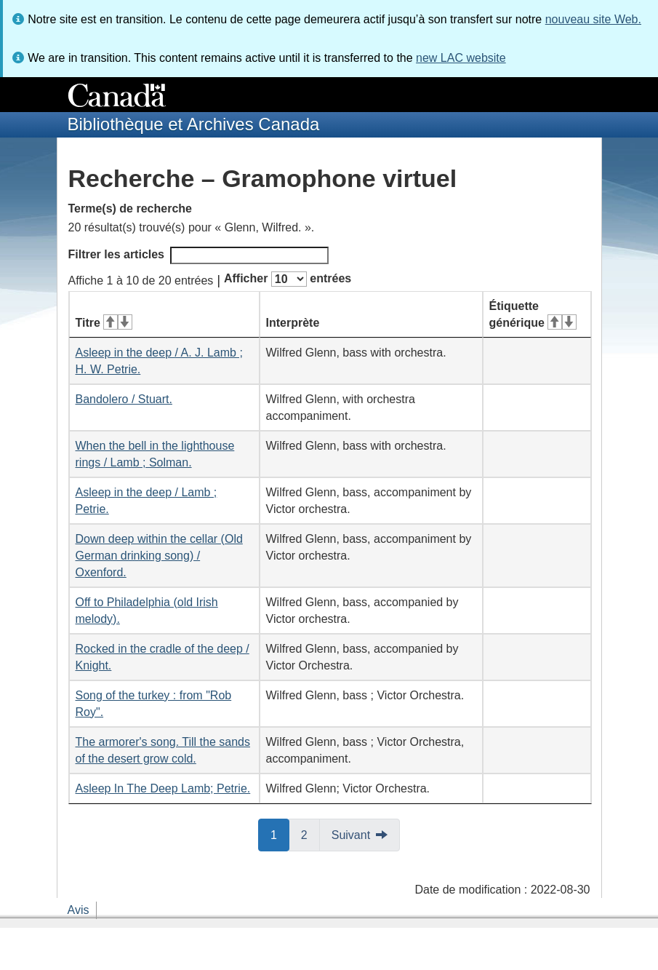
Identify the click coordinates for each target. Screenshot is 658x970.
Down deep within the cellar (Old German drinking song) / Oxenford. (159, 556)
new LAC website (461, 58)
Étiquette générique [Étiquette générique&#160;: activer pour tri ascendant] (533, 314)
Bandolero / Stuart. (124, 399)
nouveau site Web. (593, 19)
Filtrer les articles (198, 255)
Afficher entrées (287, 279)
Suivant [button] (351, 835)
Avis (78, 910)
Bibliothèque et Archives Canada (194, 124)
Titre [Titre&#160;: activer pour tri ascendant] (104, 323)
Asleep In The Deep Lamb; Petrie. (163, 788)
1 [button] (279, 834)
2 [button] (310, 834)
